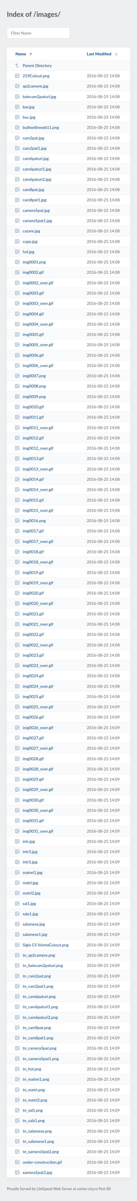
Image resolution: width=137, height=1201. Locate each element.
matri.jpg (26, 882)
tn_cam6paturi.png (35, 996)
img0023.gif (29, 655)
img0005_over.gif (34, 344)
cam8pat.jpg (29, 189)
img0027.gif (29, 737)
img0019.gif (29, 572)
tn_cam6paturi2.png (36, 1017)
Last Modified (99, 53)
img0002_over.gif (34, 282)
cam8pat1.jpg (30, 199)
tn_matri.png (30, 1089)
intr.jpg (25, 841)
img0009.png (30, 396)
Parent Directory (33, 65)
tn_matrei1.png (32, 1079)
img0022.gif (29, 634)
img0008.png (30, 386)
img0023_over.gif (34, 665)
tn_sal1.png (29, 1110)
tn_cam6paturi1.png (36, 1006)
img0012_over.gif (34, 448)
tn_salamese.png (33, 1131)
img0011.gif (29, 417)
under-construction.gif (38, 1162)
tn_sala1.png (30, 1120)
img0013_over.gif (34, 468)
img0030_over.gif (34, 810)
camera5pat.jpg (32, 210)
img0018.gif (29, 551)
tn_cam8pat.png (33, 1027)
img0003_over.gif (34, 303)
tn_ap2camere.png (35, 955)
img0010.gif (29, 406)
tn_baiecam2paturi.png (39, 965)
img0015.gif (29, 500)
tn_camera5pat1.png (37, 1058)
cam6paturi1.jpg (33, 169)
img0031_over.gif (34, 831)
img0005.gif (29, 334)
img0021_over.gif (34, 624)
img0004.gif (29, 313)
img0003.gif (29, 293)
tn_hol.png (28, 1068)
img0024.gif (29, 675)
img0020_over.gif (34, 603)
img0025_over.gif (34, 706)
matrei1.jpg (28, 872)
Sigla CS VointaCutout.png (42, 944)
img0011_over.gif (34, 427)
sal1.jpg (25, 903)
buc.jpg (25, 117)
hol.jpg (24, 251)
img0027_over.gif (34, 748)
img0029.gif (29, 779)
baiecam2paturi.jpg (35, 96)
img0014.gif (29, 479)
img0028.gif (29, 758)
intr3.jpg (26, 851)
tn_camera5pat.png (35, 1048)
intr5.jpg (26, 861)
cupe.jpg (26, 241)
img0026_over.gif (34, 727)
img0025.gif (29, 696)
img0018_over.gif (34, 561)
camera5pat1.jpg (33, 220)
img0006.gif (29, 355)
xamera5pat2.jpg (33, 1172)
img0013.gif (29, 458)
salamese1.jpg (31, 934)
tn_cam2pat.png (33, 975)
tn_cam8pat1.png (34, 1037)
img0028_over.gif (34, 768)
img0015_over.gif (34, 510)
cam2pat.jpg (29, 137)
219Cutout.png (32, 75)
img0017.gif (29, 530)
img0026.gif (29, 717)
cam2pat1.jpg (30, 148)
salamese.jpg (30, 924)
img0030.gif (29, 800)
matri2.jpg (27, 892)
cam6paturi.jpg (32, 158)
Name (20, 53)
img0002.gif (29, 272)
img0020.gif (29, 593)
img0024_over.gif (34, 686)
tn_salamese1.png (34, 1141)
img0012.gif (29, 437)
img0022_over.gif (34, 644)
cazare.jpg (27, 230)
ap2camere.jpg (31, 86)
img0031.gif (29, 820)
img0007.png (30, 375)
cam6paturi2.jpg (33, 179)
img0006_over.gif (34, 365)
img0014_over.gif (34, 489)
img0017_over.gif (34, 541)
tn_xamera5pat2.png (37, 1151)
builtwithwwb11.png (37, 127)
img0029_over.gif (34, 789)
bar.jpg (24, 106)
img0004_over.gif (34, 324)
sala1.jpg (26, 913)
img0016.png (30, 520)
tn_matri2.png (31, 1099)
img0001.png (30, 261)
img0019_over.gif (34, 582)
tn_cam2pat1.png (34, 986)
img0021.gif (29, 613)
